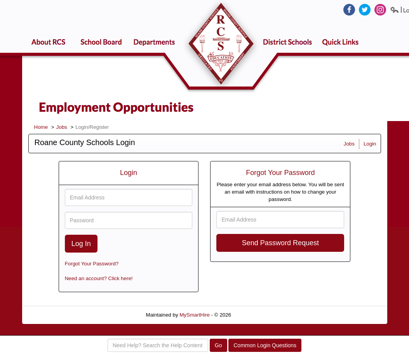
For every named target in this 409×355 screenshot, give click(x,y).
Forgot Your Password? (92, 264)
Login (370, 144)
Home (41, 127)
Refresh (254, 315)
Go (218, 345)
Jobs (61, 127)
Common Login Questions (264, 345)
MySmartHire (194, 315)
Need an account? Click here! (99, 278)
